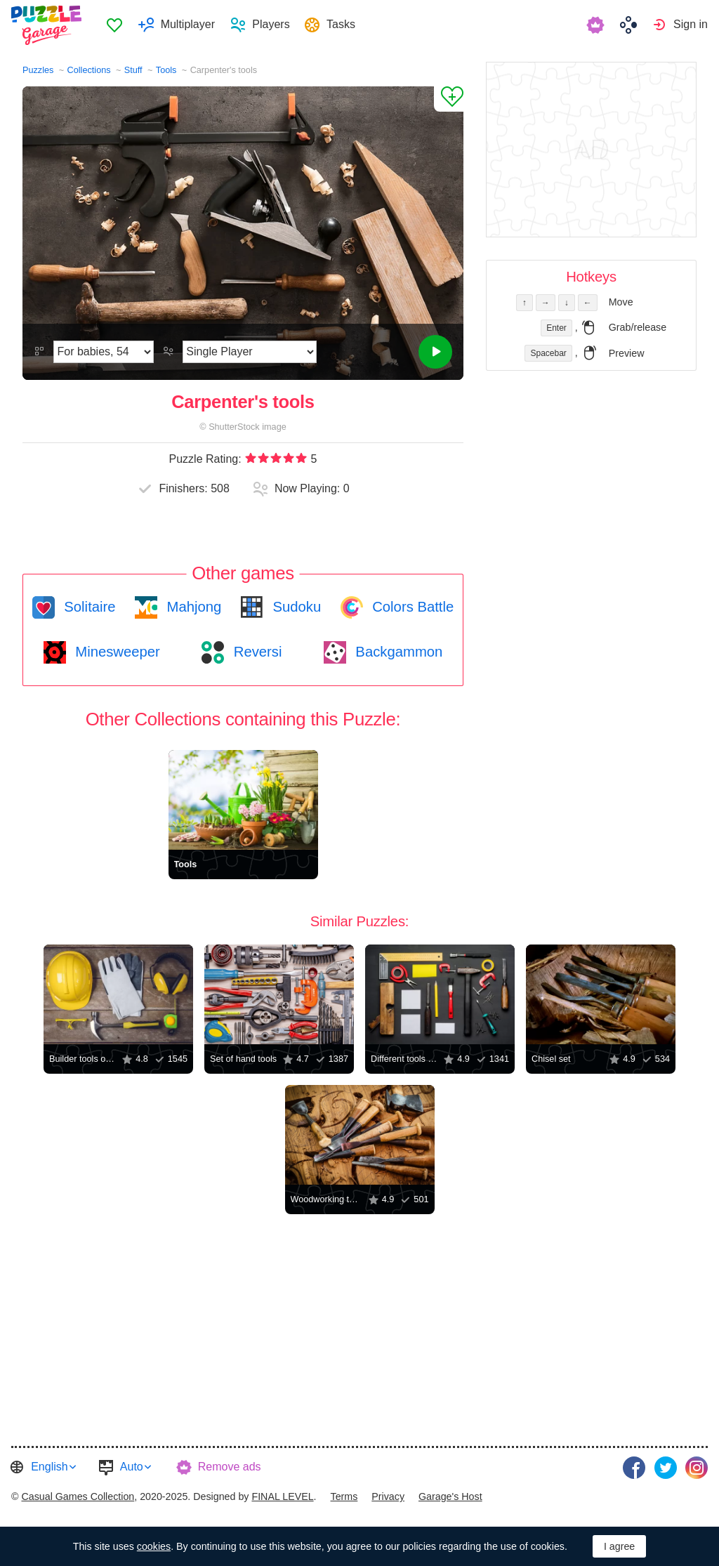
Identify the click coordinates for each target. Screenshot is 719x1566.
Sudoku (295, 606)
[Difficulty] (103, 352)
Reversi (256, 651)
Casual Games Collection (77, 1493)
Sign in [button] (690, 25)
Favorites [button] (120, 25)
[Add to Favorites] (448, 99)
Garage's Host (450, 1493)
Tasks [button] (346, 25)
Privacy (387, 1493)
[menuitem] (120, 25)
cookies (154, 1546)
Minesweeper (116, 651)
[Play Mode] (250, 352)
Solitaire (88, 606)
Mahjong (192, 606)
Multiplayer (193, 25)
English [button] (49, 1467)
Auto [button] (131, 1467)
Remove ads (229, 1467)
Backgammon (397, 651)
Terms (344, 1493)
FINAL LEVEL (282, 1493)
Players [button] (276, 25)
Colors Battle (411, 606)
